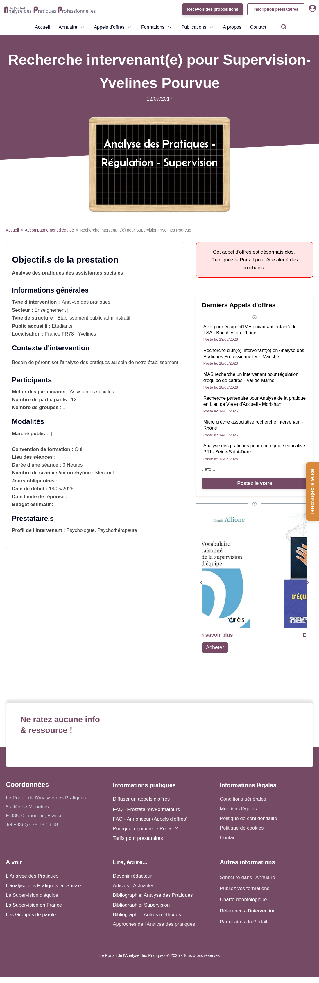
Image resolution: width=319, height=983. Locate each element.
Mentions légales (238, 809)
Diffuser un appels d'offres (141, 799)
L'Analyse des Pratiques (32, 876)
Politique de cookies (242, 828)
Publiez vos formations (245, 888)
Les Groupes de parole (31, 914)
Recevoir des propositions (212, 9)
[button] (201, 582)
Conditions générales (243, 799)
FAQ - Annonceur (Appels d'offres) (150, 819)
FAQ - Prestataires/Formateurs (146, 809)
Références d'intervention (248, 911)
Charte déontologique (243, 899)
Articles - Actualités (133, 885)
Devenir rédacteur (132, 876)
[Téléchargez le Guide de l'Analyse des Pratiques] (312, 491)
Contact (258, 27)
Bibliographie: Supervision (141, 905)
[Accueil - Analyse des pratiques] (50, 9)
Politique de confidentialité (248, 818)
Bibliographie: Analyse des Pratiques (153, 895)
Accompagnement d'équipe (49, 230)
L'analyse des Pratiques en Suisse (43, 885)
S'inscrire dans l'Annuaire (247, 877)
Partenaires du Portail (244, 922)
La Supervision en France (34, 905)
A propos (232, 27)
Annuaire (72, 27)
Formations (157, 27)
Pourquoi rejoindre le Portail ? (145, 828)
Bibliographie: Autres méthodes (147, 914)
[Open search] (283, 27)
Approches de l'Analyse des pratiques (154, 924)
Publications (197, 27)
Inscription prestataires (275, 9)
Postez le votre (254, 483)
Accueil (42, 27)
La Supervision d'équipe (32, 895)
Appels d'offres (113, 27)
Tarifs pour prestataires (138, 838)
